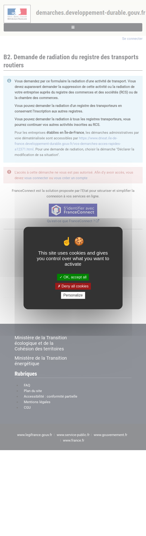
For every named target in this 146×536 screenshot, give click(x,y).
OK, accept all (73, 277)
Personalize (73, 295)
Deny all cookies (73, 286)
